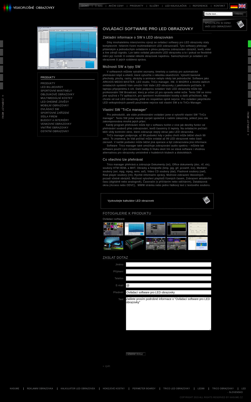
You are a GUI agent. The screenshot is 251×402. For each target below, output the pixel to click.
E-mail (119, 285)
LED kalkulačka (176, 6)
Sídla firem (49, 116)
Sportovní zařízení (55, 112)
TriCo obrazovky (223, 388)
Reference (200, 6)
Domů (85, 6)
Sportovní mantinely (56, 90)
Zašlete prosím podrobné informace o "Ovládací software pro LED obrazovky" (168, 313)
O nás (99, 6)
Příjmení (118, 271)
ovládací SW (50, 109)
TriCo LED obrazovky (176, 388)
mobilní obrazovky (55, 105)
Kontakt (219, 6)
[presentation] (157, 342)
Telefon (119, 278)
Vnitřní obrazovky (54, 127)
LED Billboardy (52, 87)
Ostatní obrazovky (55, 131)
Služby (154, 6)
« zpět (106, 366)
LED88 (201, 388)
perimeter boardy (144, 388)
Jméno (119, 264)
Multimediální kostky (57, 98)
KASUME (14, 388)
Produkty (48, 83)
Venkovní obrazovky (56, 124)
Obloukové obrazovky (57, 94)
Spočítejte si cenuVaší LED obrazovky (218, 25)
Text (121, 299)
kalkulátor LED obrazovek (78, 388)
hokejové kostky (114, 388)
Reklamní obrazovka (40, 388)
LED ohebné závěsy (55, 101)
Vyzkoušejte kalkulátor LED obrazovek (131, 200)
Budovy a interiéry (55, 120)
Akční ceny (116, 6)
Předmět (118, 292)
